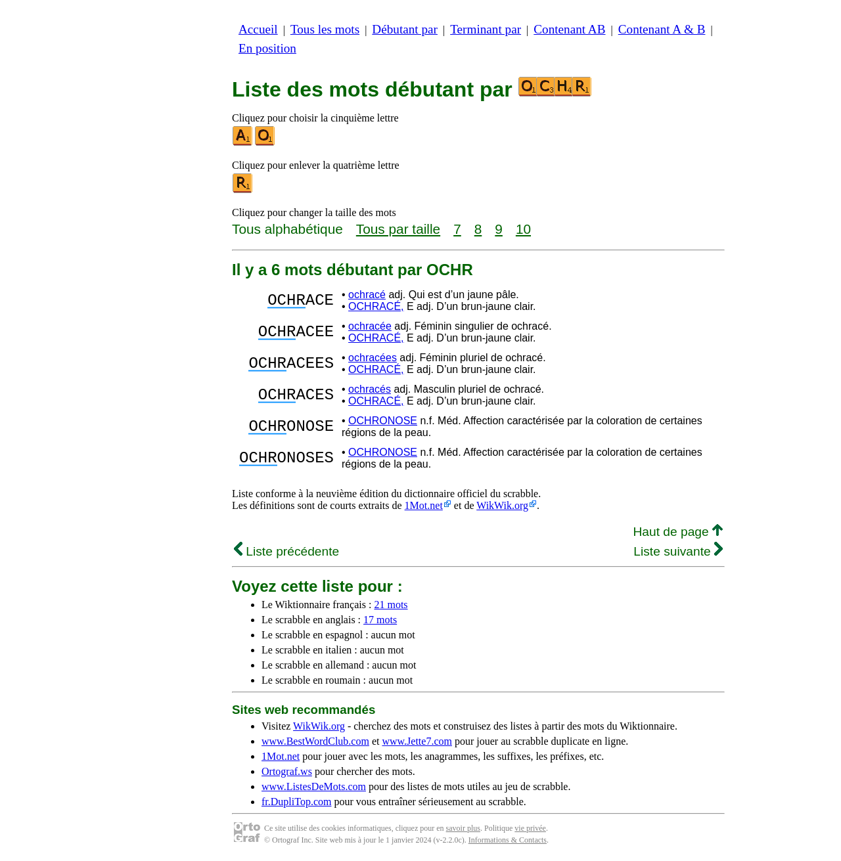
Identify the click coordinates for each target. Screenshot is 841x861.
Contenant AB (569, 29)
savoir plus (463, 828)
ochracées (372, 357)
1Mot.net (424, 505)
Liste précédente (286, 551)
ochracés (369, 389)
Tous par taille (398, 228)
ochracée (370, 326)
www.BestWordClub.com (315, 741)
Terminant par (485, 29)
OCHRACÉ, (375, 306)
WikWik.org (502, 505)
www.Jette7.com (417, 741)
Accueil (258, 29)
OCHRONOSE (382, 420)
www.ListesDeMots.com (313, 786)
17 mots (380, 619)
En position (267, 48)
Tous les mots (324, 29)
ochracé (367, 294)
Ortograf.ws (286, 771)
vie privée (530, 828)
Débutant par (405, 29)
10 (523, 228)
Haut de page (678, 532)
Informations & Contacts (507, 840)
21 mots (390, 604)
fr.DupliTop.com (296, 801)
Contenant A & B (662, 29)
